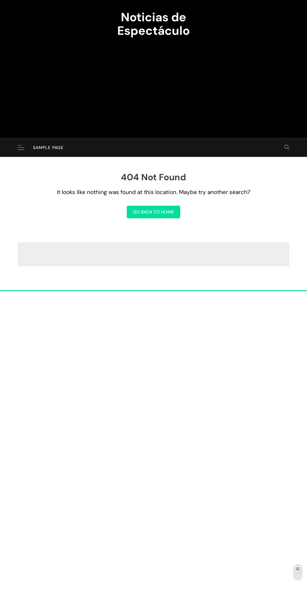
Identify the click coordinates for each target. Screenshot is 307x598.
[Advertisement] (153, 84)
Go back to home (153, 212)
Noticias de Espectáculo (153, 23)
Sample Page (48, 147)
